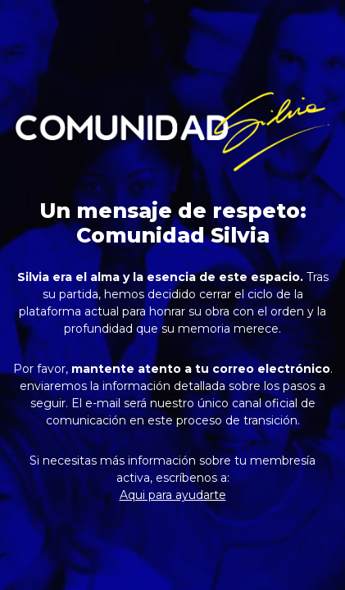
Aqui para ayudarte (173, 495)
